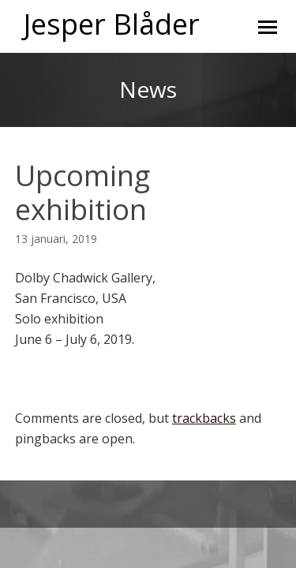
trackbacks (204, 418)
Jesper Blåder (112, 24)
